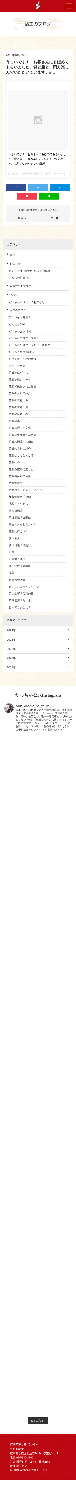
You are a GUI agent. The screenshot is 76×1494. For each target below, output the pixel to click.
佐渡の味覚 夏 (18, 407)
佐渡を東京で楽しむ (21, 469)
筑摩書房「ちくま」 (21, 600)
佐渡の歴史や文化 (20, 427)
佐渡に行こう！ (18, 531)
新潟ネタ (14, 538)
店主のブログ (18, 310)
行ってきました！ (20, 607)
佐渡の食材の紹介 (20, 448)
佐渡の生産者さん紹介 (22, 434)
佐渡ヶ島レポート (20, 379)
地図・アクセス (18, 503)
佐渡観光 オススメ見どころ (27, 490)
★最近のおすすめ (21, 285)
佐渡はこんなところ (21, 455)
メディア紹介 (17, 365)
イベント (15, 295)
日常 (11, 552)
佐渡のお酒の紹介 (20, 393)
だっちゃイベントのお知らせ (27, 302)
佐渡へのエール (18, 462)
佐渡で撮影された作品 (22, 386)
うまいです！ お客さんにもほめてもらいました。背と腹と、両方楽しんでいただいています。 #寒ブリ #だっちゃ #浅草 (37, 159)
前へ (23, 218)
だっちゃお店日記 (20, 331)
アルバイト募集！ (20, 317)
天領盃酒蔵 (16, 510)
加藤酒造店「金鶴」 (21, 496)
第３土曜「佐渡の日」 (22, 593)
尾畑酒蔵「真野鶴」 (21, 517)
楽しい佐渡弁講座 (20, 565)
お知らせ (15, 263)
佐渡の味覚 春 (18, 414)
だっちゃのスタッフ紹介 (24, 338)
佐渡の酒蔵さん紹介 (21, 441)
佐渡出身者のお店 (20, 476)
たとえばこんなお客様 (22, 358)
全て (12, 254)
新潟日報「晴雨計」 (21, 545)
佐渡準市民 (16, 483)
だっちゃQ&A (17, 324)
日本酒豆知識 (17, 559)
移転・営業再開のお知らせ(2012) (29, 270)
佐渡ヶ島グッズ (18, 372)
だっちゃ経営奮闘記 (21, 351)
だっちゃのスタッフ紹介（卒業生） (31, 345)
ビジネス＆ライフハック (24, 586)
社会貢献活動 (17, 579)
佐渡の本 (14, 420)
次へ (52, 218)
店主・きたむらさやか (22, 524)
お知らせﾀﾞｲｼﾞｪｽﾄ (20, 277)
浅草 (11, 572)
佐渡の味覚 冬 (18, 400)
